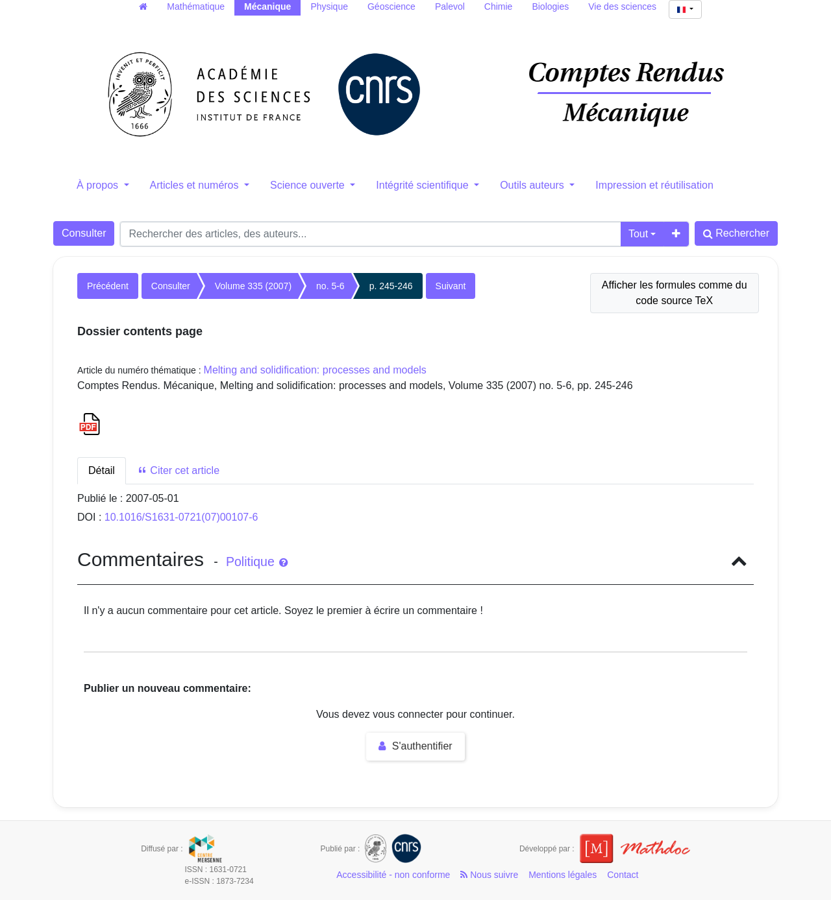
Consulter (84, 233)
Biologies (550, 6)
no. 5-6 (330, 286)
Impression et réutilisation (654, 185)
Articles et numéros (196, 185)
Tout (638, 233)
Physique (329, 6)
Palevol (450, 6)
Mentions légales (562, 875)
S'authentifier (415, 746)
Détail (101, 470)
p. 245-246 (391, 286)
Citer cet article (178, 470)
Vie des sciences (622, 6)
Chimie (498, 6)
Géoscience (391, 6)
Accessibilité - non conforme (393, 875)
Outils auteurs (533, 185)
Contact (622, 875)
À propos (99, 185)
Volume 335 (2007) (253, 286)
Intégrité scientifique (423, 185)
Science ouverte (308, 185)
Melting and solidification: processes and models (315, 369)
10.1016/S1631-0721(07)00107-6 (181, 517)
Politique (257, 561)
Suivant (451, 286)
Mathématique (196, 6)
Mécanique (267, 6)
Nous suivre (489, 875)
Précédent (108, 286)
